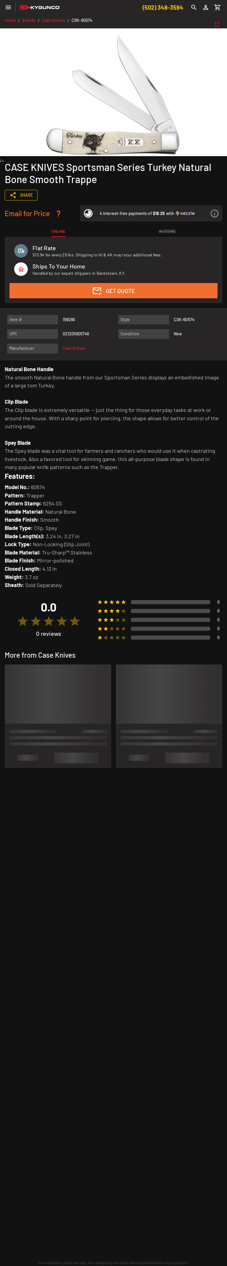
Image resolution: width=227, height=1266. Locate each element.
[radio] (23, 621)
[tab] (58, 231)
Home (10, 20)
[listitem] (151, 213)
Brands (28, 20)
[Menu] (8, 7)
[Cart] (217, 7)
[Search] (194, 7)
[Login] (206, 7)
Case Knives (53, 20)
